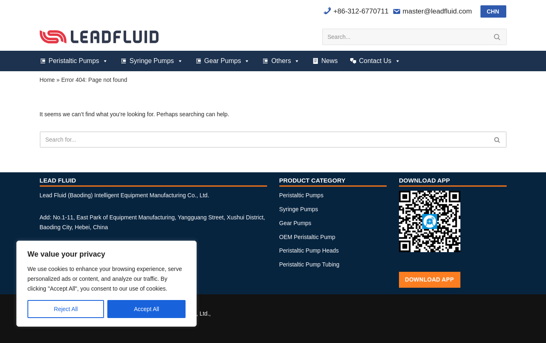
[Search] (405, 37)
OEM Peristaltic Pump (307, 237)
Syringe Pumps (156, 61)
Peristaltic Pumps (79, 61)
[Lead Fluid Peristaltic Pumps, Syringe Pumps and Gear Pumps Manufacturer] (99, 36)
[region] (106, 284)
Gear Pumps (227, 61)
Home (47, 80)
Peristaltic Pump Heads (309, 250)
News (329, 60)
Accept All (146, 309)
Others (285, 61)
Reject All (66, 309)
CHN (493, 11)
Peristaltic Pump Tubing (309, 264)
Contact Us (379, 61)
